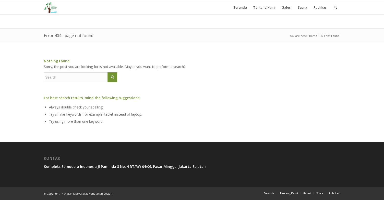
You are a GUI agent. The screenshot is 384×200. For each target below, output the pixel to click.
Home (313, 36)
